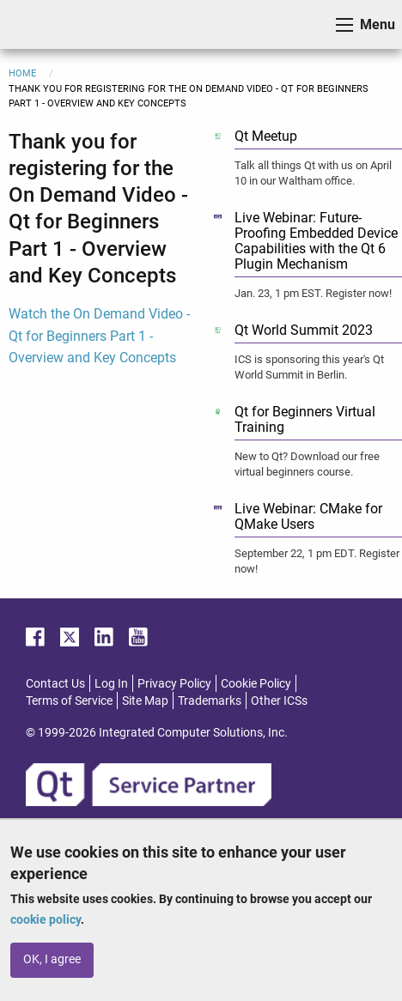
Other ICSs (279, 700)
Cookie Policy (256, 683)
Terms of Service (69, 700)
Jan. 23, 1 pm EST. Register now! (313, 293)
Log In (111, 683)
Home (22, 73)
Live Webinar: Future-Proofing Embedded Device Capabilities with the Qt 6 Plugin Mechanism (316, 240)
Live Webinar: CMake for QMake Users (308, 516)
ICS (39, 24)
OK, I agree (52, 959)
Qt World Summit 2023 (303, 330)
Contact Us (55, 683)
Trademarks (209, 700)
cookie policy (45, 919)
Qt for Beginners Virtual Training (304, 419)
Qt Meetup (265, 136)
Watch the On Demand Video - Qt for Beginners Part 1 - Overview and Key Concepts (99, 336)
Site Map (145, 700)
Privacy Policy (174, 683)
